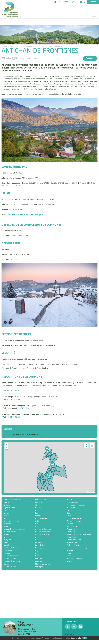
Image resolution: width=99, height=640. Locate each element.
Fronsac (38, 516)
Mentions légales (70, 634)
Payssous (70, 516)
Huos (37, 540)
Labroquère (40, 548)
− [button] (6, 447)
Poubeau (70, 523)
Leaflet (88, 491)
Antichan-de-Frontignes (13, 499)
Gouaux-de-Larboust (43, 529)
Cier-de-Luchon (10, 566)
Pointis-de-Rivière (74, 518)
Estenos (38, 507)
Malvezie (38, 558)
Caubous (7, 553)
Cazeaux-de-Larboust (12, 561)
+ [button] (6, 444)
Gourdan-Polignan (42, 534)
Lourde (38, 553)
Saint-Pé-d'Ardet (73, 542)
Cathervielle (8, 550)
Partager (90, 58)
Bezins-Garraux (10, 532)
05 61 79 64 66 (13, 399)
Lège (37, 550)
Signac (69, 553)
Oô (68, 510)
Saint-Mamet (72, 537)
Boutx (6, 542)
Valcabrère (71, 561)
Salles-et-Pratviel (73, 545)
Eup (36, 510)
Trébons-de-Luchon (74, 558)
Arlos (6, 510)
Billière (6, 534)
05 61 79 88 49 (24, 408)
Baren (6, 526)
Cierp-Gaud (39, 502)
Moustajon (71, 507)
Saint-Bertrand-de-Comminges (79, 534)
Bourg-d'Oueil (9, 540)
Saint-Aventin (72, 529)
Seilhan (70, 550)
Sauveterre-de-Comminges (77, 548)
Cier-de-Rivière (41, 499)
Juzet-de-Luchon (41, 545)
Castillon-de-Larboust (12, 548)
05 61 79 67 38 (13, 417)
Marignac (38, 561)
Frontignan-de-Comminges (45, 518)
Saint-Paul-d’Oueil (74, 540)
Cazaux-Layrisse (10, 558)
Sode (69, 556)
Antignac (7, 502)
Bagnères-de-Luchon (12, 521)
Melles (69, 499)
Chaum (6, 564)
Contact (93, 2)
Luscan (38, 556)
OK (85, 638)
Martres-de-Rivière (42, 564)
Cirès (37, 505)
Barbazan (7, 523)
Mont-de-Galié (72, 502)
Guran (37, 537)
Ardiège (7, 505)
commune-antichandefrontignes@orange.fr (24, 214)
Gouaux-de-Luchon (42, 532)
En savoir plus (76, 638)
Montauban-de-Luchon (76, 505)
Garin (37, 523)
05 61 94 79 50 (24, 634)
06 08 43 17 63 (13, 390)
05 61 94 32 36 (15, 209)
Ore (68, 513)
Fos (36, 513)
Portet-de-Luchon (74, 521)
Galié (37, 521)
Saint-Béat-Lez (72, 532)
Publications (64, 2)
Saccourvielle (72, 526)
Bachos (6, 516)
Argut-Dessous (9, 507)
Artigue (6, 513)
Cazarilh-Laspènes (11, 556)
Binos (6, 537)
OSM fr (93, 491)
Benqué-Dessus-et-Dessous (14, 529)
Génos (37, 526)
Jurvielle (38, 542)
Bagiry (6, 518)
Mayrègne (39, 566)
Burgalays (7, 545)
